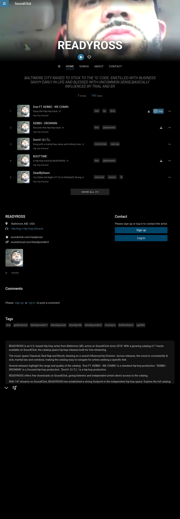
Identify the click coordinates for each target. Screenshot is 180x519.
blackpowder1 (39, 322)
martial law (101, 142)
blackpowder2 (93, 322)
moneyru (110, 322)
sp (104, 110)
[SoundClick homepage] (23, 3)
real (97, 110)
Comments (14, 286)
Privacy (83, 498)
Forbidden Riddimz (104, 444)
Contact (115, 66)
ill (121, 175)
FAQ (14, 498)
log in (32, 300)
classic (112, 175)
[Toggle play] (10, 111)
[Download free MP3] (149, 111)
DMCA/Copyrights (65, 498)
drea (113, 110)
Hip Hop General (40, 115)
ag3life (141, 322)
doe (97, 126)
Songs (84, 66)
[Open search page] (176, 3)
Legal (95, 498)
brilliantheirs (126, 322)
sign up (19, 300)
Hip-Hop (16, 226)
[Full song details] (170, 111)
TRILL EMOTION (75, 444)
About (99, 66)
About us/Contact (31, 498)
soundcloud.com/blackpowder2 (30, 239)
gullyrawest (109, 126)
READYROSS (15, 214)
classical (99, 175)
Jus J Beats (46, 444)
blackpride (75, 322)
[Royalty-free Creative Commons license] (159, 111)
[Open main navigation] (4, 3)
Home (70, 66)
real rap (115, 142)
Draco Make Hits (133, 444)
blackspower (58, 322)
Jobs (48, 498)
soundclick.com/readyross (27, 234)
